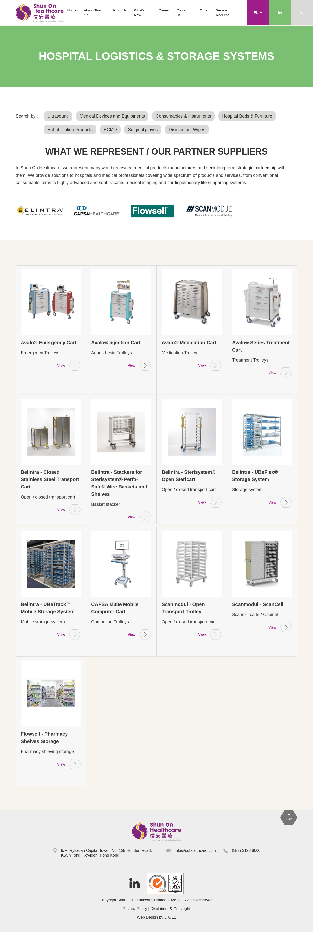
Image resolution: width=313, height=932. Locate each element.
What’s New (139, 12)
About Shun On (93, 12)
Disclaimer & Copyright (170, 909)
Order (204, 10)
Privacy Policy (135, 909)
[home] (40, 13)
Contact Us (182, 12)
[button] (120, 10)
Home (71, 10)
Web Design (147, 917)
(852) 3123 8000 (246, 850)
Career (164, 10)
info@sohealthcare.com (195, 850)
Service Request (222, 12)
